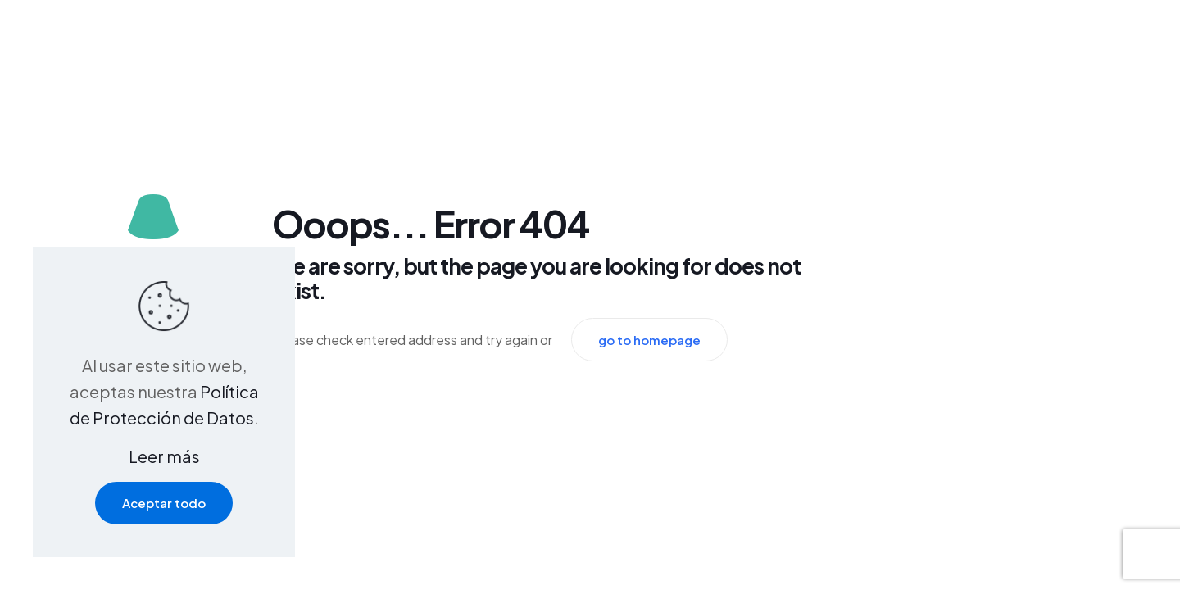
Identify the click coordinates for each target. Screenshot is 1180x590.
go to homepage (649, 339)
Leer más (164, 456)
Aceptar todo (164, 503)
